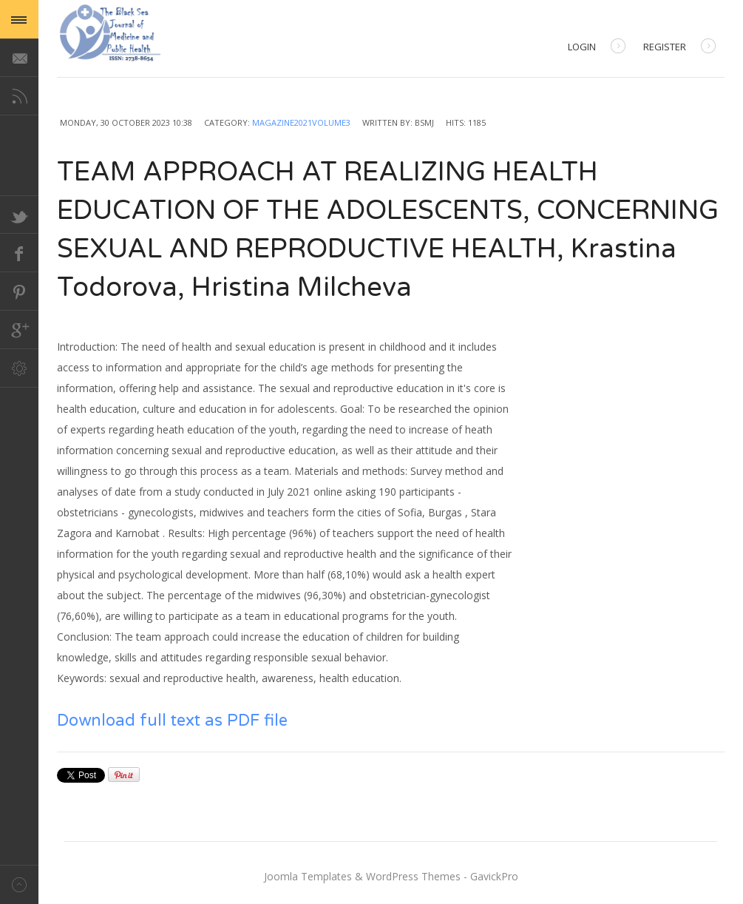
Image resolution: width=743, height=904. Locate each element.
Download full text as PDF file (172, 720)
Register (679, 48)
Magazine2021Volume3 (301, 122)
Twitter (19, 214)
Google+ (19, 330)
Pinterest (19, 291)
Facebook (19, 253)
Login (596, 48)
